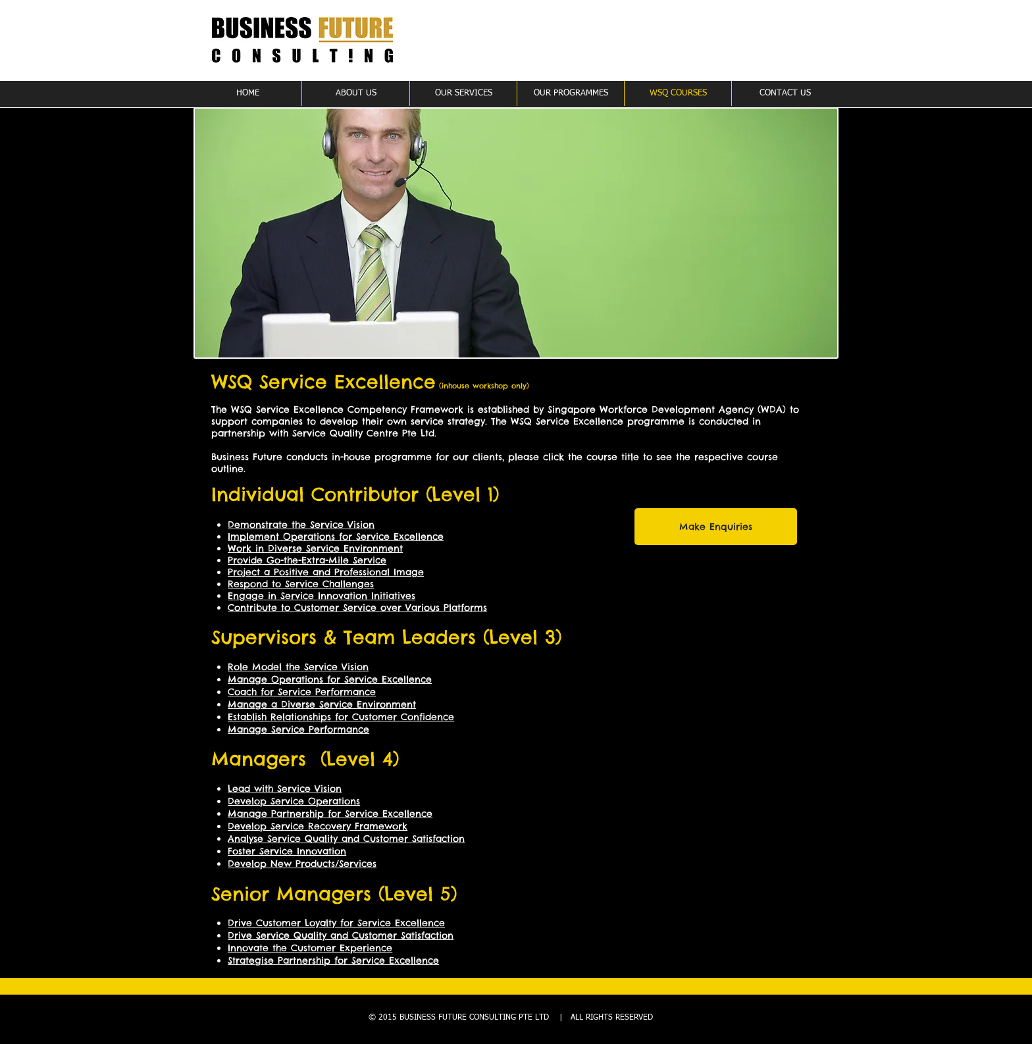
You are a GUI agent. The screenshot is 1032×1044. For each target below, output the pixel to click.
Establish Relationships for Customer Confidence (341, 717)
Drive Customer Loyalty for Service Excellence (336, 923)
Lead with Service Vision (285, 789)
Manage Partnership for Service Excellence (330, 814)
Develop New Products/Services (302, 864)
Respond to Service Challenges (301, 584)
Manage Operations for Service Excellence (330, 679)
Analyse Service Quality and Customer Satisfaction (346, 839)
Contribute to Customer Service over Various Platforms (357, 607)
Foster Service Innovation (287, 851)
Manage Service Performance (298, 729)
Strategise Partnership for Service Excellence (333, 960)
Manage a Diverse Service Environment (322, 704)
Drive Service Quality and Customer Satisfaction (340, 935)
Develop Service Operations (294, 801)
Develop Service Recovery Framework (317, 826)
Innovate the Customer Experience (310, 948)
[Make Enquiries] (715, 526)
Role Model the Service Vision (298, 667)
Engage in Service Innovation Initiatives (321, 596)
